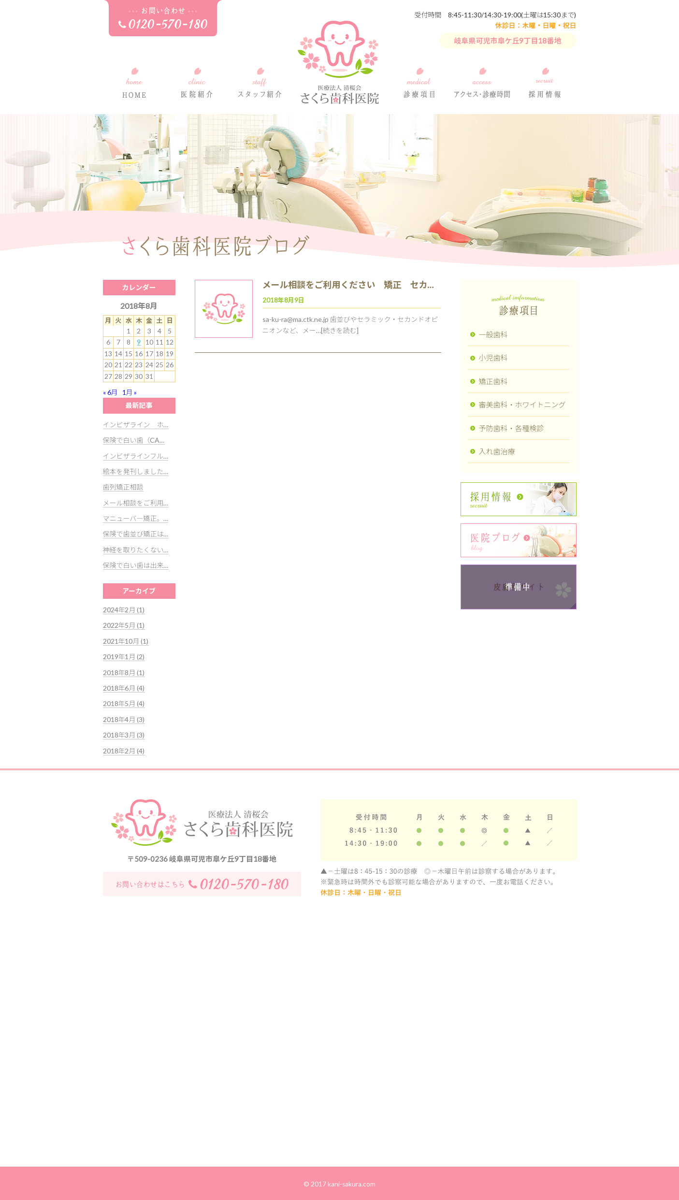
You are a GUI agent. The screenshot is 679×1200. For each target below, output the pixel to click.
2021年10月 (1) (126, 641)
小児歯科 (493, 357)
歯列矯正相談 (123, 487)
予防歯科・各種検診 (511, 428)
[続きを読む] (340, 330)
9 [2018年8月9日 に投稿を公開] (139, 342)
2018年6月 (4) (124, 688)
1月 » (129, 392)
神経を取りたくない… (136, 550)
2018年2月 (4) (124, 751)
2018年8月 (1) (124, 672)
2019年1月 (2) (124, 656)
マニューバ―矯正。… (136, 518)
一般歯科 (493, 334)
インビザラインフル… (136, 456)
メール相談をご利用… (136, 503)
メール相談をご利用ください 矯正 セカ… (348, 284)
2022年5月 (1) (124, 625)
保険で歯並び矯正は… (136, 534)
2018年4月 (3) (124, 719)
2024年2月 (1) (124, 610)
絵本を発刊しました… (136, 471)
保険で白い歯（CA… (134, 440)
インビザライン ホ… (136, 424)
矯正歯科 (493, 381)
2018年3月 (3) (124, 735)
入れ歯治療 (497, 451)
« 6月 (110, 392)
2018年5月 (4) (124, 703)
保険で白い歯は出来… (136, 565)
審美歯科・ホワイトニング (522, 404)
